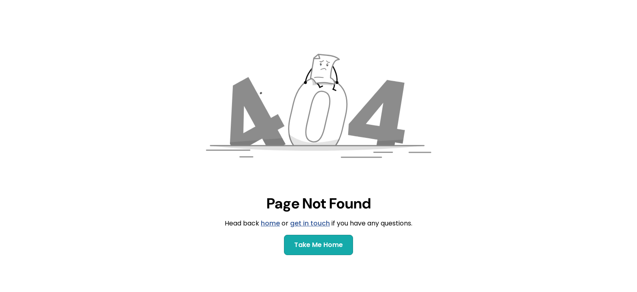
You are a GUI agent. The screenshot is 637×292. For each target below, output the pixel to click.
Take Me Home (318, 244)
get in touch (310, 223)
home (270, 223)
